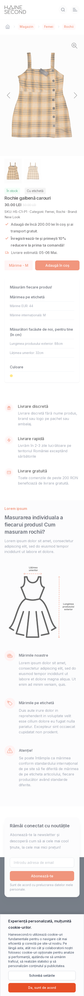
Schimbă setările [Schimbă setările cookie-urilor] (42, 975)
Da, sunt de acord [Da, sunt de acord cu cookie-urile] (42, 987)
